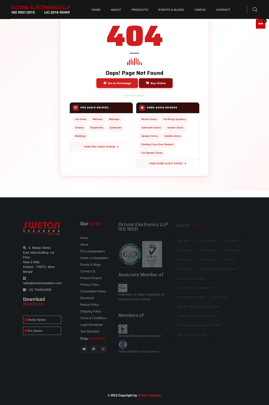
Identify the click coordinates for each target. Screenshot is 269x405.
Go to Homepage (117, 83)
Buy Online (156, 83)
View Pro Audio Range (101, 146)
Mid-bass (98, 119)
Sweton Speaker (150, 395)
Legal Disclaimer (91, 326)
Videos (200, 9)
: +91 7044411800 (38, 291)
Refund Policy (89, 306)
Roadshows (96, 127)
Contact (223, 9)
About (116, 9)
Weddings (80, 136)
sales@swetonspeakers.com (42, 285)
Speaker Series (149, 136)
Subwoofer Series (151, 127)
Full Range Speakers (174, 119)
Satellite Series (172, 136)
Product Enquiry (91, 280)
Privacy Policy (89, 286)
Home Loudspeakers (94, 259)
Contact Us (87, 273)
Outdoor (79, 127)
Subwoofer (116, 127)
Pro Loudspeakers (92, 253)
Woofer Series (149, 119)
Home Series (35, 321)
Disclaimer (87, 300)
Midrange (114, 119)
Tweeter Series (175, 127)
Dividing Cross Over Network (157, 144)
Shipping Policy (90, 313)
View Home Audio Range (167, 163)
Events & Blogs (171, 9)
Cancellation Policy (93, 293)
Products (139, 9)
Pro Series (33, 332)
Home (96, 9)
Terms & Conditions (93, 320)
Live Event (80, 119)
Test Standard (89, 333)
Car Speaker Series (152, 153)
